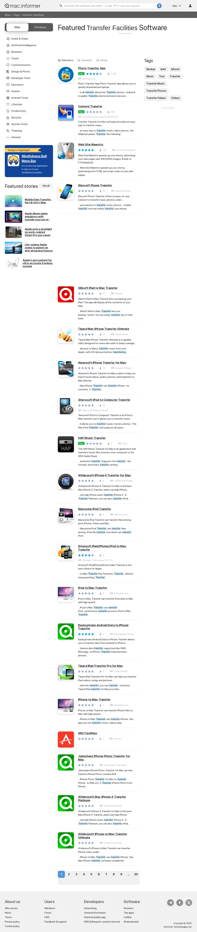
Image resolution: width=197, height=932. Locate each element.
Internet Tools (19, 97)
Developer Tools (21, 78)
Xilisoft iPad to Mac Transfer (98, 288)
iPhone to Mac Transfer (94, 699)
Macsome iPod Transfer (94, 509)
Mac (7, 15)
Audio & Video (19, 38)
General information (95, 912)
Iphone (175, 69)
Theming (16, 130)
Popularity (86, 60)
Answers (128, 908)
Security (16, 117)
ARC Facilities (87, 733)
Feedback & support (56, 921)
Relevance (67, 60)
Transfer (175, 76)
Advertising (90, 908)
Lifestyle (16, 104)
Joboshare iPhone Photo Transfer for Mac (104, 757)
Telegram (170, 902)
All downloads (131, 921)
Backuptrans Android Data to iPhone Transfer (103, 626)
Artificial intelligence (23, 45)
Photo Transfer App (91, 68)
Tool (161, 76)
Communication (21, 65)
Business (16, 51)
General (16, 137)
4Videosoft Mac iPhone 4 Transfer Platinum (102, 798)
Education (17, 84)
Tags (16, 15)
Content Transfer (90, 106)
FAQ (47, 917)
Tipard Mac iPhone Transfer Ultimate (103, 328)
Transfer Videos (156, 98)
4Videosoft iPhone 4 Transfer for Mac (104, 475)
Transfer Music (155, 83)
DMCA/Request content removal (102, 921)
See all (46, 185)
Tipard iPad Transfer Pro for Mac (100, 666)
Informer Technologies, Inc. (178, 926)
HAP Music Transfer (92, 438)
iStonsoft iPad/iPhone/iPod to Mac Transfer (102, 547)
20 (136, 874)
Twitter (188, 902)
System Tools (19, 124)
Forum (48, 912)
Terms (8, 917)
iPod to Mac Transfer (92, 587)
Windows (40, 27)
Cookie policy (12, 926)
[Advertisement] (125, 44)
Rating (103, 60)
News (8, 912)
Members (50, 908)
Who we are (11, 908)
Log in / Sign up (188, 6)
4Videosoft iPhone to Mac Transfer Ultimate (102, 835)
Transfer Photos (156, 90)
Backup (150, 69)
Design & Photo (20, 71)
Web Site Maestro (90, 144)
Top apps (129, 912)
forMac (128, 917)
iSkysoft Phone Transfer (95, 185)
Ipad (163, 69)
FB (179, 902)
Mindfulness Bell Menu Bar (34, 158)
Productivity (18, 111)
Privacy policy (12, 921)
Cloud (14, 58)
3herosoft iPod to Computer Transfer (104, 399)
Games (15, 91)
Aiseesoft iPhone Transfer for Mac (102, 362)
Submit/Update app (95, 917)
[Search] (110, 6)
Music (150, 76)
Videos (175, 98)
